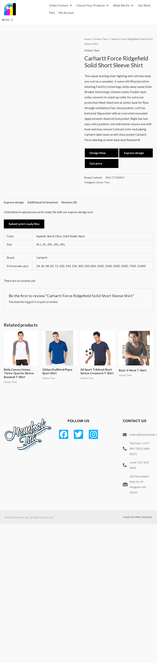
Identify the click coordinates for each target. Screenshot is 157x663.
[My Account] (66, 12)
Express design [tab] (14, 202)
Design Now (98, 153)
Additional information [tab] (42, 202)
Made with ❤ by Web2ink (137, 517)
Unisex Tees (100, 39)
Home (87, 39)
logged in (30, 301)
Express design (134, 153)
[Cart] (7, 19)
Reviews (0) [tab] (69, 202)
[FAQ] (52, 12)
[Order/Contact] (60, 5)
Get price (96, 163)
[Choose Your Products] (92, 5)
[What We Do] (123, 5)
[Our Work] (144, 5)
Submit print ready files (24, 224)
